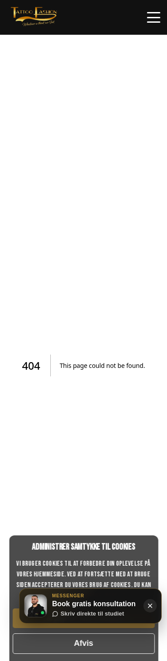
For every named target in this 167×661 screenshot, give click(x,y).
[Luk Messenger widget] (150, 605)
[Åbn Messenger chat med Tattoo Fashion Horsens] (35, 605)
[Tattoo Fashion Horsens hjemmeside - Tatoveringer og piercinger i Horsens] (34, 26)
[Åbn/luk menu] (153, 17)
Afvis (83, 643)
